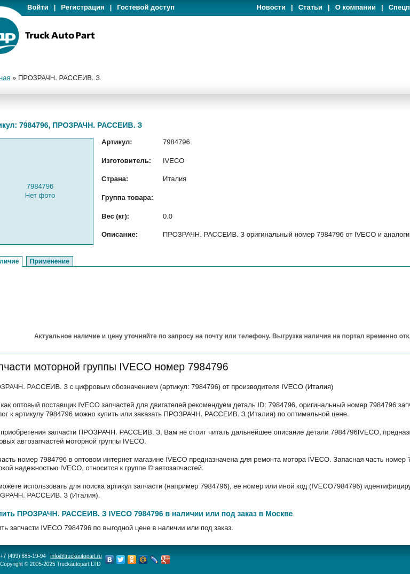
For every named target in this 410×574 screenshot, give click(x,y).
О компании (355, 7)
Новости (271, 7)
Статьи (310, 7)
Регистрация (82, 7)
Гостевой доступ (146, 7)
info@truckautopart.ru (75, 556)
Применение (49, 261)
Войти (38, 7)
